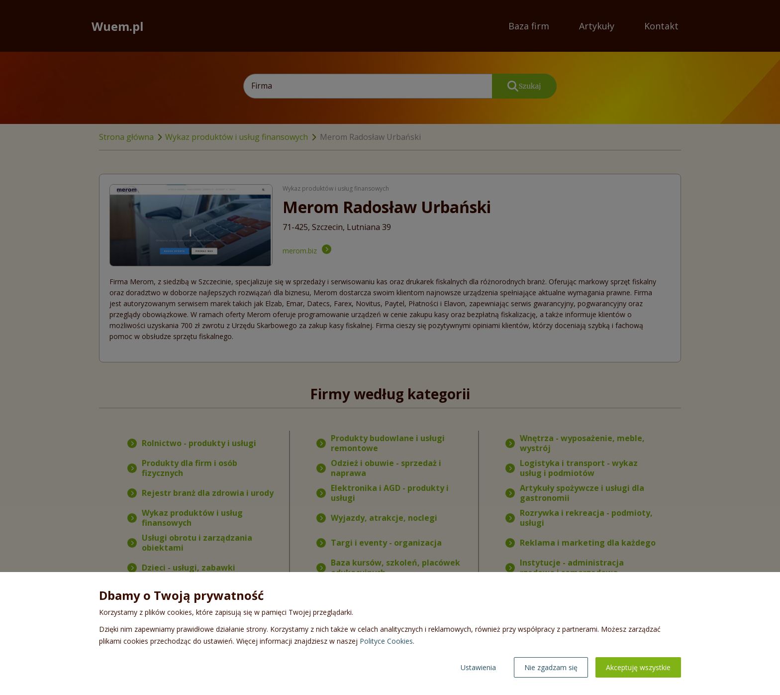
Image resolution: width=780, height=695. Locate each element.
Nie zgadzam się (551, 667)
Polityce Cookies (386, 641)
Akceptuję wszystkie (638, 667)
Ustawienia (478, 667)
